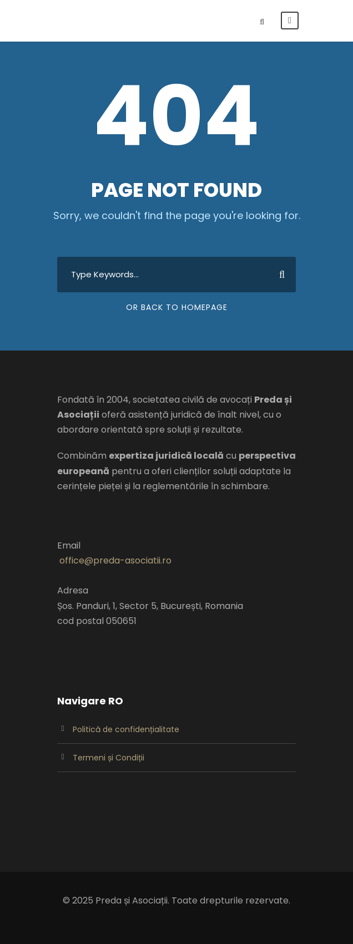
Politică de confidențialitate (126, 729)
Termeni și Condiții (108, 757)
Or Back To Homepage (177, 307)
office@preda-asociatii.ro (115, 560)
